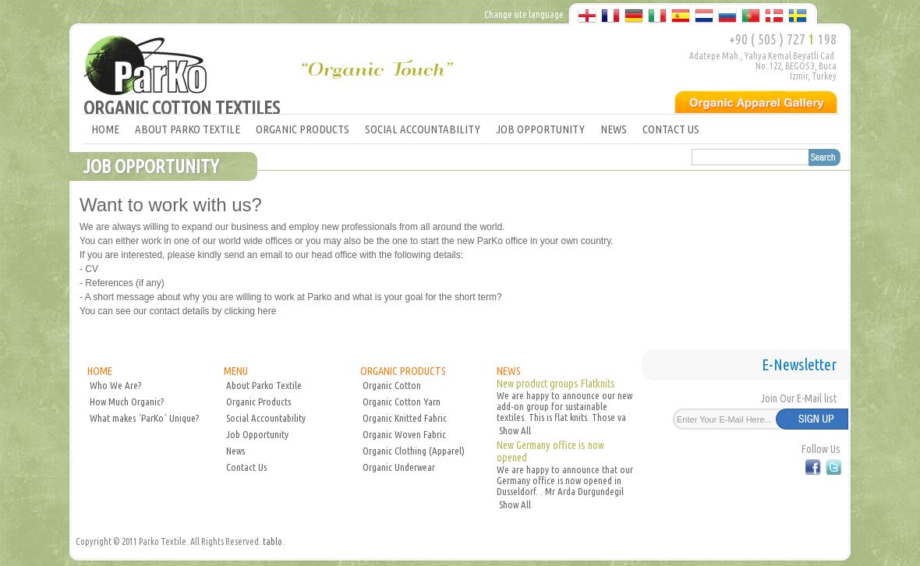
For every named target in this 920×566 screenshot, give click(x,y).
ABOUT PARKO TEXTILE (187, 129)
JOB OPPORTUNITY (540, 129)
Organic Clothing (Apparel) (414, 450)
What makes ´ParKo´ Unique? (144, 417)
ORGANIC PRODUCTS (302, 129)
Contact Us (246, 467)
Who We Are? (115, 385)
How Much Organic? (127, 401)
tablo (272, 541)
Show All (515, 430)
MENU (236, 371)
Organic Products (258, 401)
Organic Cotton (392, 385)
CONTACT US (670, 129)
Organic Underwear (399, 467)
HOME (105, 129)
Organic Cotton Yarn (402, 401)
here (265, 311)
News (235, 450)
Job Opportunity (257, 434)
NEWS (613, 129)
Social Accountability (266, 417)
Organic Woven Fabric (404, 434)
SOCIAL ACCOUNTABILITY (422, 129)
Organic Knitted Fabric (405, 417)
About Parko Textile (264, 385)
